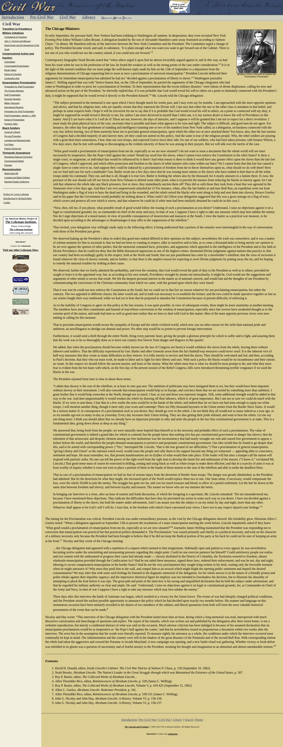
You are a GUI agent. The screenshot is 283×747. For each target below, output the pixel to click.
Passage (8, 165)
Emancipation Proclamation (19, 82)
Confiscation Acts (11, 78)
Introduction (129, 719)
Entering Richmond (12, 149)
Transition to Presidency (17, 28)
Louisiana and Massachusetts (17, 140)
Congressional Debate (14, 161)
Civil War (165, 719)
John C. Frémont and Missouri (17, 41)
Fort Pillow (9, 144)
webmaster (26, 246)
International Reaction (13, 107)
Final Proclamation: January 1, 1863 (20, 116)
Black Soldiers (11, 128)
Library (177, 719)
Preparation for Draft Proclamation (19, 87)
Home (199, 719)
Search (189, 719)
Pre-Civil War (147, 719)
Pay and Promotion (12, 136)
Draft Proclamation (12, 95)
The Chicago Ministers (14, 91)
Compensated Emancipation (16, 66)
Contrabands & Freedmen (15, 37)
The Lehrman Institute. (21, 222)
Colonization (9, 62)
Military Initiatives (13, 32)
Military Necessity (12, 103)
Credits (6, 202)
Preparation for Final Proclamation (19, 111)
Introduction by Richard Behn (17, 198)
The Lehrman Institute (20, 229)
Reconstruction (11, 169)
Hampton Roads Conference (16, 182)
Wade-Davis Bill (11, 173)
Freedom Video (11, 124)
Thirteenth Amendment (16, 152)
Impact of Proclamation (14, 120)
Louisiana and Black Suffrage (17, 178)
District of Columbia (12, 74)
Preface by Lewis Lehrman (16, 194)
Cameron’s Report (12, 132)
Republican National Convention (18, 157)
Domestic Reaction (12, 99)
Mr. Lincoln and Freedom (137, 727)
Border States (10, 70)
